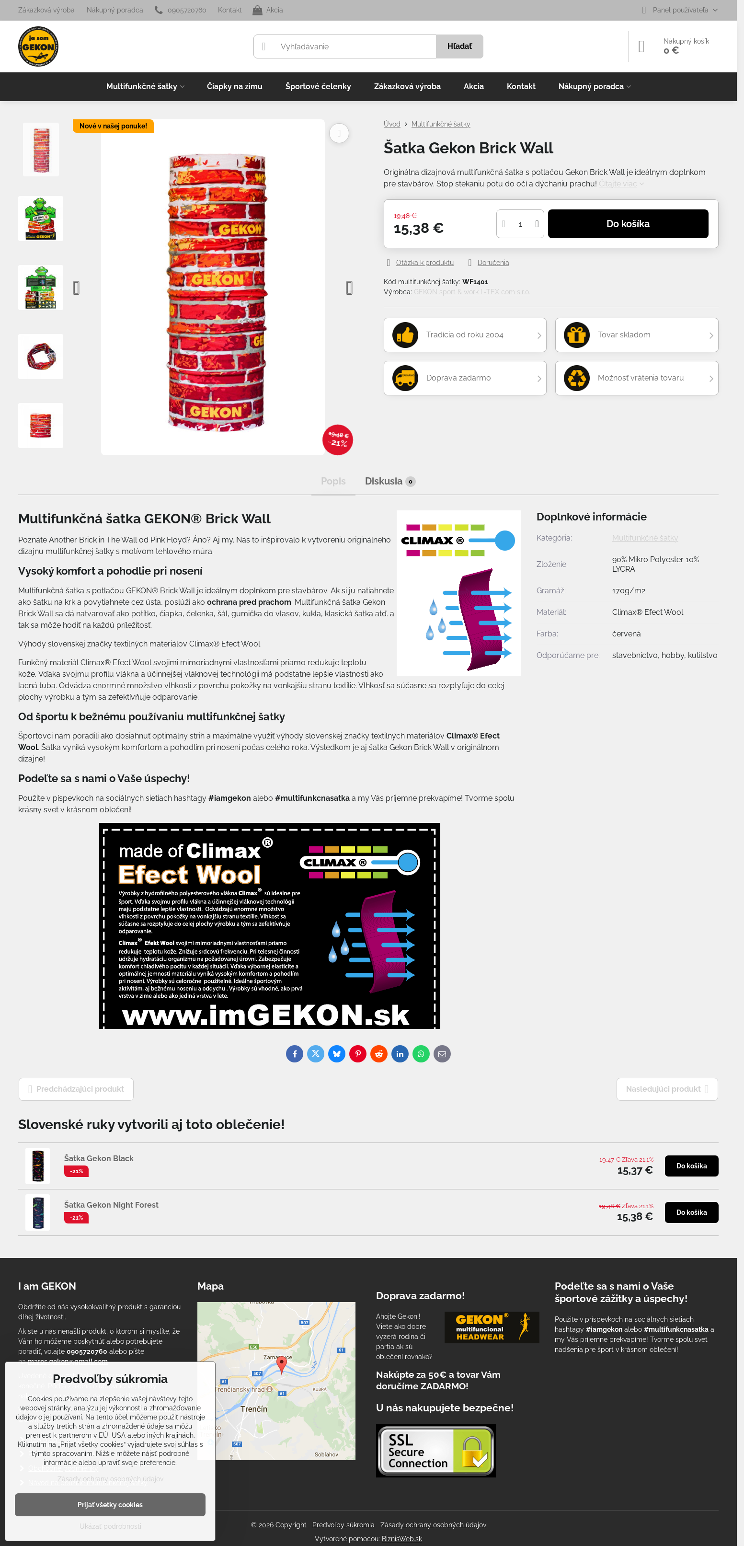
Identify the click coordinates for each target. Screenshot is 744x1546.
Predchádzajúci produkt (76, 1089)
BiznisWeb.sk (402, 1539)
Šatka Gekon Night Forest (111, 1205)
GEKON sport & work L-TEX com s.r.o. (472, 292)
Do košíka (628, 224)
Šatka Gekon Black (99, 1158)
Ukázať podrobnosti (110, 1526)
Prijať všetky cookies (110, 1505)
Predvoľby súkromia (343, 1525)
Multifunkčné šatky (645, 537)
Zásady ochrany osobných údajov (433, 1525)
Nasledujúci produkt (667, 1089)
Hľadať (459, 46)
